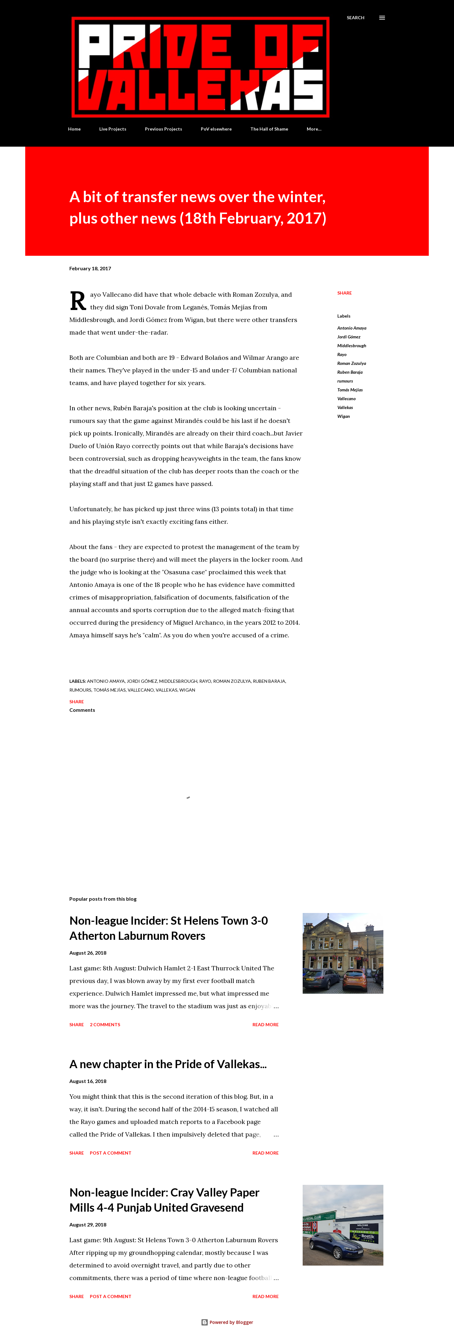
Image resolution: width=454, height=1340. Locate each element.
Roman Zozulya (351, 363)
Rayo (341, 354)
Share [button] (344, 293)
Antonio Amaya (351, 328)
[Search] (355, 17)
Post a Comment (110, 1153)
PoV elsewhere (216, 129)
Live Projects (112, 129)
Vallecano (346, 398)
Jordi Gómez (348, 336)
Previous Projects (163, 129)
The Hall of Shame (269, 129)
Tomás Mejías (350, 389)
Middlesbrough (351, 345)
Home (74, 129)
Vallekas (345, 407)
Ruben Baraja (350, 372)
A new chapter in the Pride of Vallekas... (168, 1064)
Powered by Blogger (227, 1322)
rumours (345, 380)
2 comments (105, 1024)
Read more (266, 1024)
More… (314, 129)
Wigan (343, 416)
